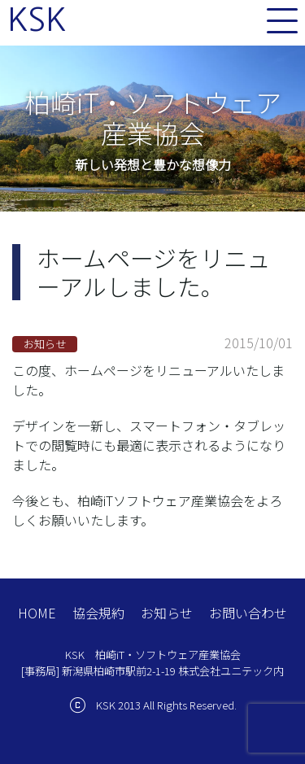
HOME (37, 612)
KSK (36, 19)
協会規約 (98, 612)
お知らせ (167, 612)
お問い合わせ (248, 612)
